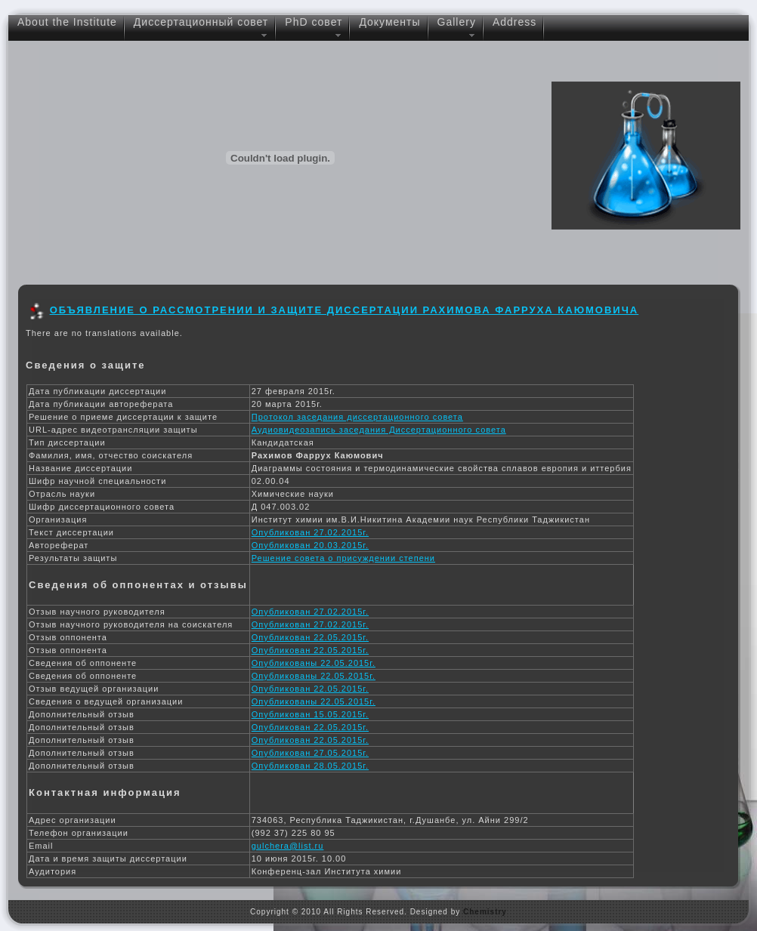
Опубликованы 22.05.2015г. (313, 662)
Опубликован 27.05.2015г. (310, 752)
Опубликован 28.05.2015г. (310, 765)
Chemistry (485, 912)
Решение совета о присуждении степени (343, 558)
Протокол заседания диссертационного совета (357, 416)
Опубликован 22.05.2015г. (310, 637)
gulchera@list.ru (288, 845)
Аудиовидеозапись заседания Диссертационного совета (379, 429)
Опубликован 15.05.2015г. (310, 714)
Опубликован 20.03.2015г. (310, 545)
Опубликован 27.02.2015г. (310, 532)
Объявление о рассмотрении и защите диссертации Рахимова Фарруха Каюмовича (344, 310)
